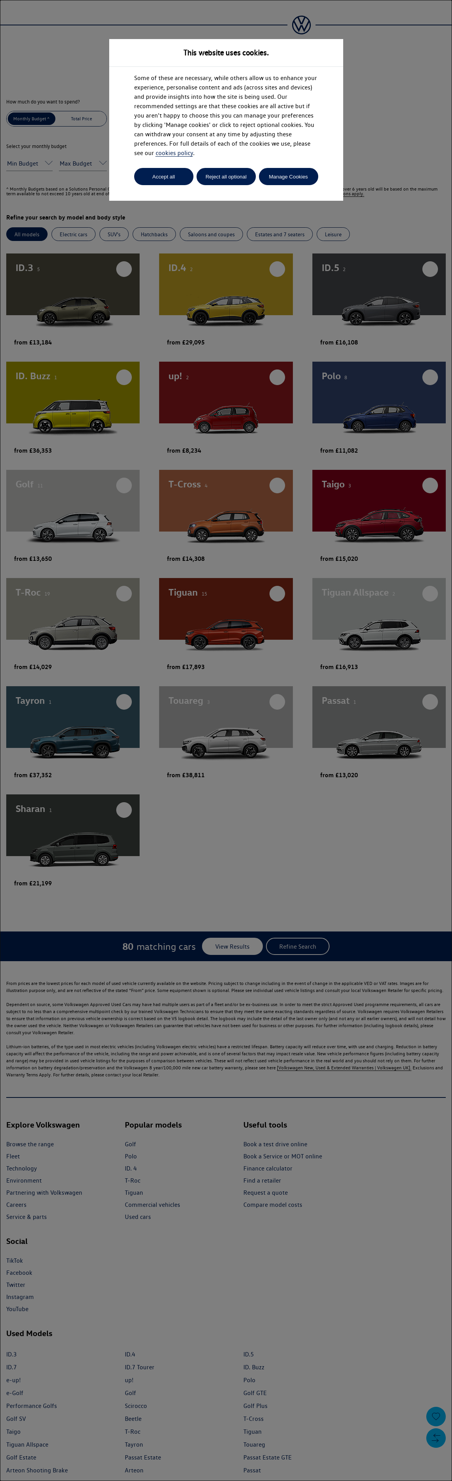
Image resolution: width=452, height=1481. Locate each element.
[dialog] (226, 740)
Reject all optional (226, 177)
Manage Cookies (288, 177)
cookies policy (174, 153)
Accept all (163, 177)
